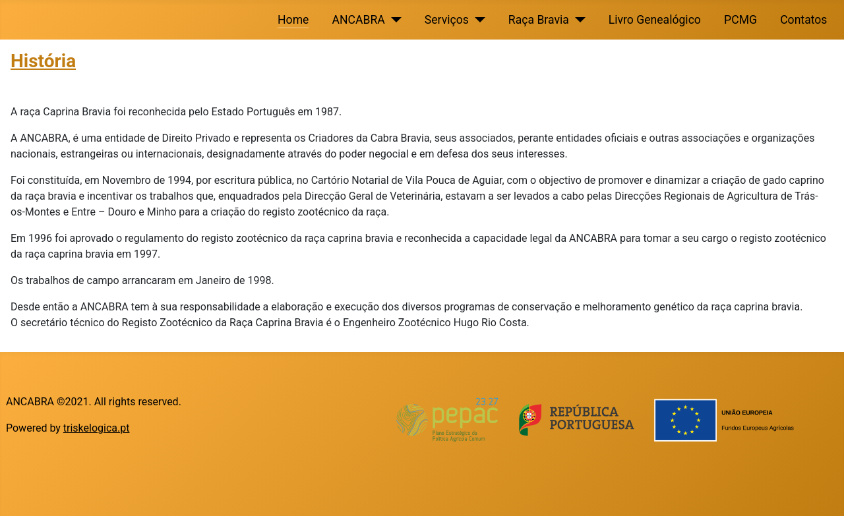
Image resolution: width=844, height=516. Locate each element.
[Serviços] (477, 19)
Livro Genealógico (655, 19)
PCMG (740, 19)
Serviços (447, 19)
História (43, 61)
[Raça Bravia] (577, 19)
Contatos (803, 19)
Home (293, 19)
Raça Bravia (538, 19)
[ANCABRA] (393, 19)
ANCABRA (358, 19)
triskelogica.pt (96, 428)
